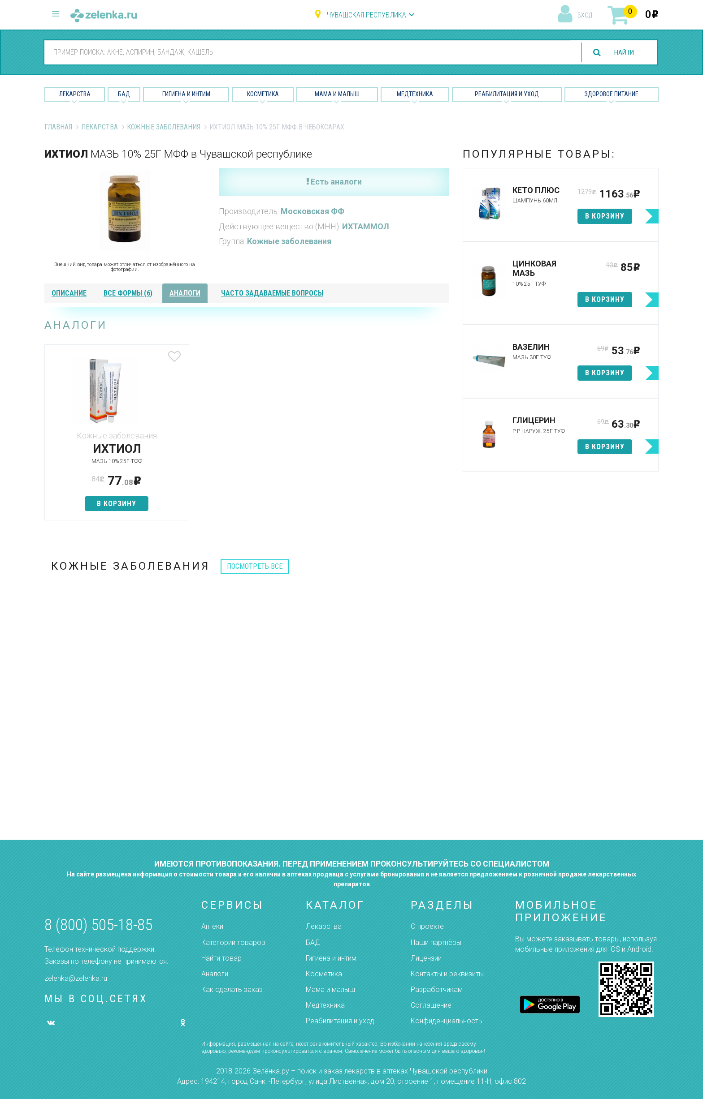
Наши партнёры (436, 942)
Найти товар (221, 958)
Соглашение (431, 1005)
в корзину (111, 503)
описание (69, 293)
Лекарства (75, 94)
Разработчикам (437, 989)
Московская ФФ (312, 211)
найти (622, 52)
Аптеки (212, 926)
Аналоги (214, 974)
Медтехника (415, 94)
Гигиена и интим (331, 958)
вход (584, 15)
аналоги (184, 293)
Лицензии (426, 958)
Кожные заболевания (163, 127)
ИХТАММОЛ (365, 226)
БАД (124, 94)
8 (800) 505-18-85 (98, 925)
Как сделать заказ (232, 989)
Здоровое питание (611, 94)
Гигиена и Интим (186, 94)
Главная (58, 127)
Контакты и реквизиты (447, 974)
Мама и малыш (337, 94)
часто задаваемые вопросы (272, 293)
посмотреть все (254, 566)
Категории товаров (233, 942)
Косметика (263, 94)
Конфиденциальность (446, 1021)
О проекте (427, 926)
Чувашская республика (366, 15)
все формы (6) (128, 293)
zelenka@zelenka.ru (75, 978)
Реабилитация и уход (507, 94)
